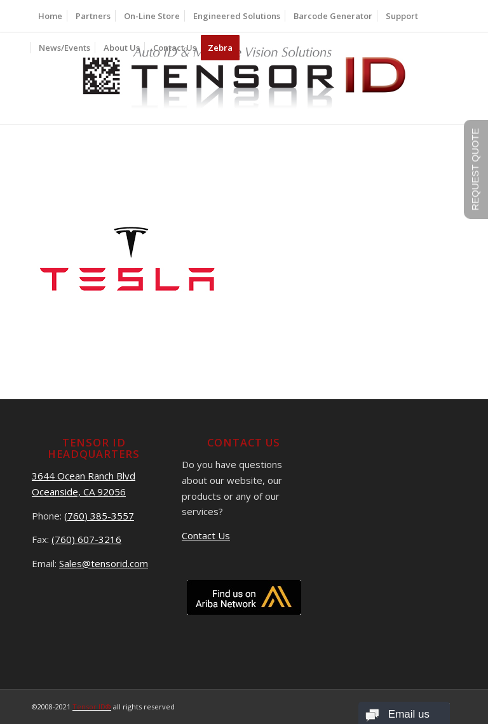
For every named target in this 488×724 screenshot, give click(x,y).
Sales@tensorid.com (103, 563)
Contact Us (206, 535)
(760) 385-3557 (99, 515)
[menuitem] (50, 16)
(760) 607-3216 (86, 539)
